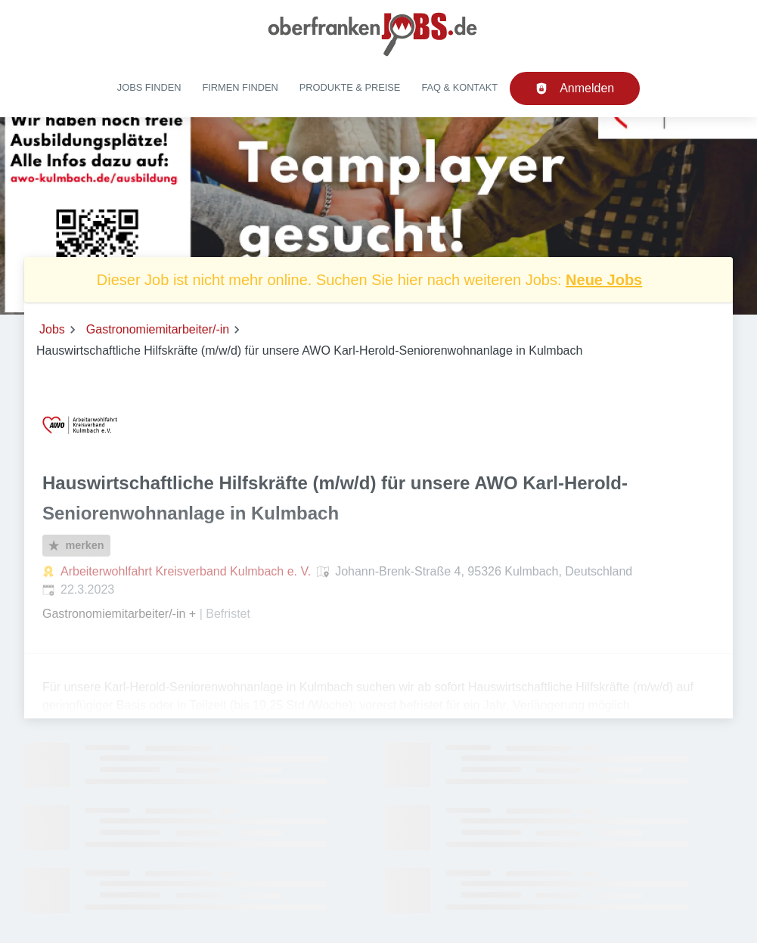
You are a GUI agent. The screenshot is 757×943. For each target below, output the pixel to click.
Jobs (52, 329)
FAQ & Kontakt (459, 87)
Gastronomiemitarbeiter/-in (157, 329)
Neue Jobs (604, 279)
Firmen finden (240, 87)
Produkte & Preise (350, 87)
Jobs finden (149, 87)
